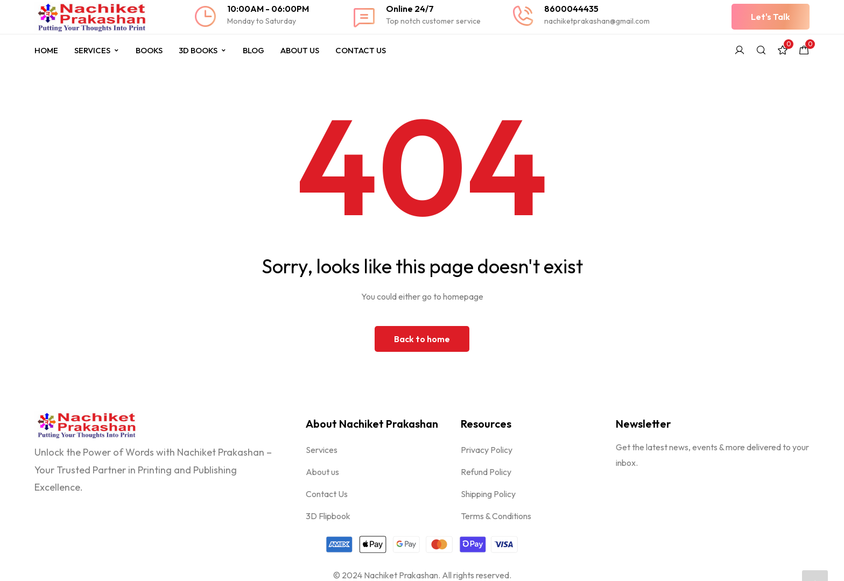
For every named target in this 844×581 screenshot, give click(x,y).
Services (96, 50)
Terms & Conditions (496, 516)
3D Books (203, 50)
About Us (299, 50)
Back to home (422, 339)
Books (149, 50)
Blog (253, 50)
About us (322, 471)
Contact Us (360, 50)
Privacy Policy (486, 449)
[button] (771, 17)
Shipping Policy (488, 493)
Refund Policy (486, 471)
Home (46, 50)
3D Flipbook (328, 516)
